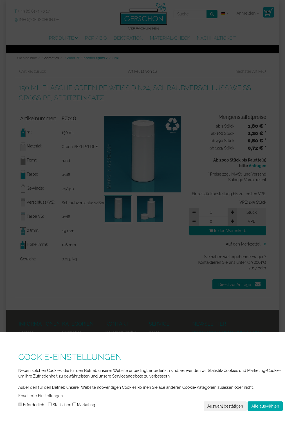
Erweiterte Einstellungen (40, 396)
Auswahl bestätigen (225, 406)
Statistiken (59, 405)
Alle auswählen (265, 406)
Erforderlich (31, 405)
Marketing (83, 405)
